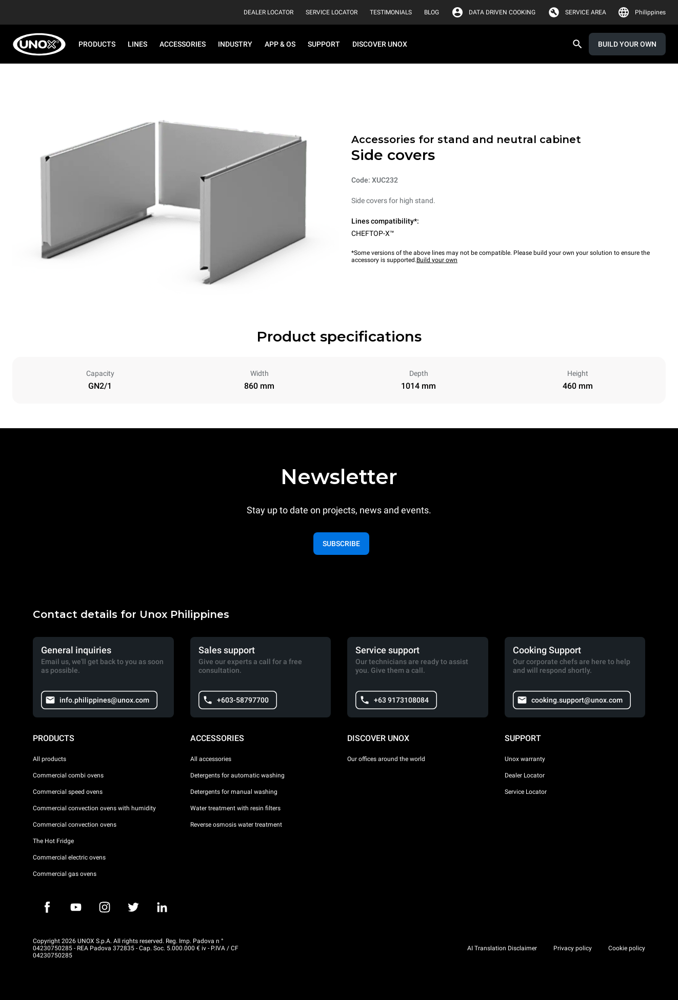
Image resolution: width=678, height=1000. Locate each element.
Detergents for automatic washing (237, 775)
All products (49, 759)
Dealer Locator (525, 775)
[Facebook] (47, 907)
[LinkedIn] (162, 907)
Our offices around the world (386, 759)
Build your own (436, 260)
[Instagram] (104, 907)
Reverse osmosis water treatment (236, 824)
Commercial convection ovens (74, 824)
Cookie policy (626, 948)
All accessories (210, 759)
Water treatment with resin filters (235, 808)
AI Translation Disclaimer (502, 948)
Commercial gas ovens (64, 873)
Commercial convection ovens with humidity (94, 808)
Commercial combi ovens (68, 775)
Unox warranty (525, 759)
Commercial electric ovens (69, 857)
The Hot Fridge (53, 841)
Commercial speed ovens (68, 791)
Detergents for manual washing (233, 791)
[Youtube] (76, 907)
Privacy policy (572, 948)
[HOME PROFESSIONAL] (42, 44)
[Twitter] (133, 907)
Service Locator (526, 791)
